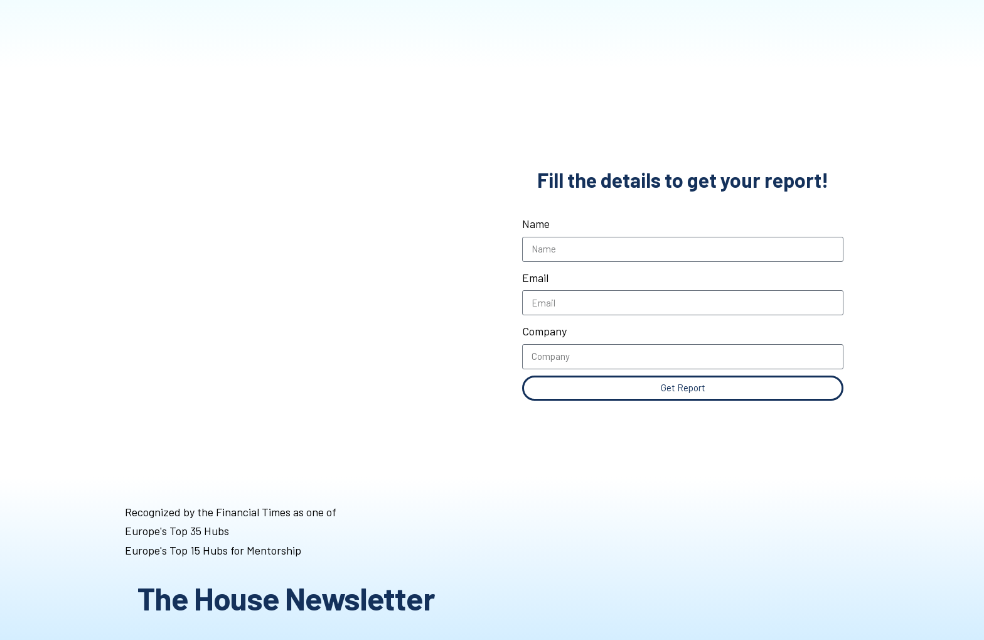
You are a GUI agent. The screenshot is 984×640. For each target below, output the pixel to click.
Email (535, 278)
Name (536, 224)
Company (544, 331)
